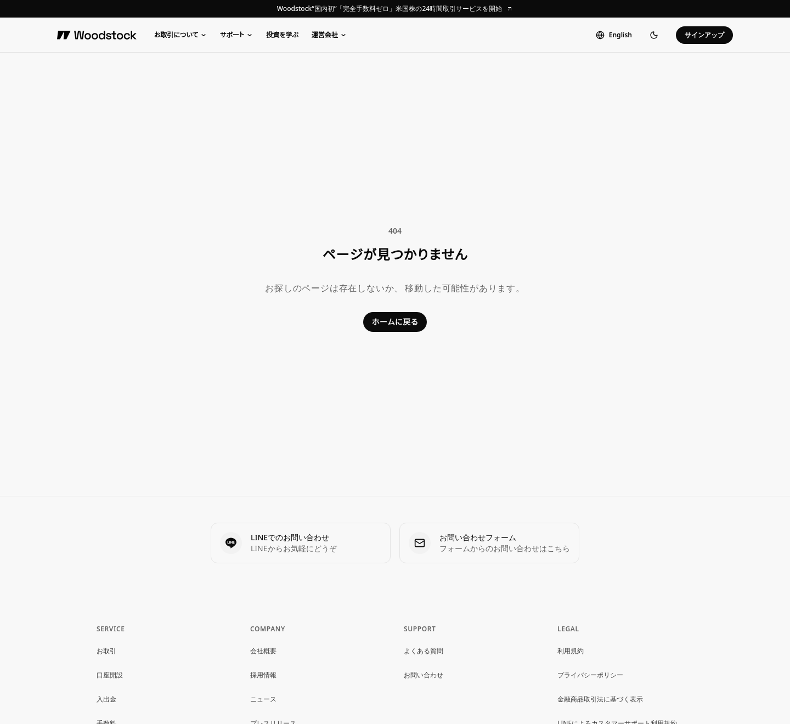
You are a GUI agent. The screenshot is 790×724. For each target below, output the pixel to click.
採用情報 (263, 675)
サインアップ (704, 34)
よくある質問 (423, 650)
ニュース (263, 699)
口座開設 (110, 675)
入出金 (106, 699)
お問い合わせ (423, 675)
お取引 (106, 650)
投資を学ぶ (282, 35)
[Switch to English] (614, 35)
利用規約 (570, 650)
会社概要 (263, 650)
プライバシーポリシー (590, 675)
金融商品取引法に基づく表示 (600, 699)
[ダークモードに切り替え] (654, 35)
